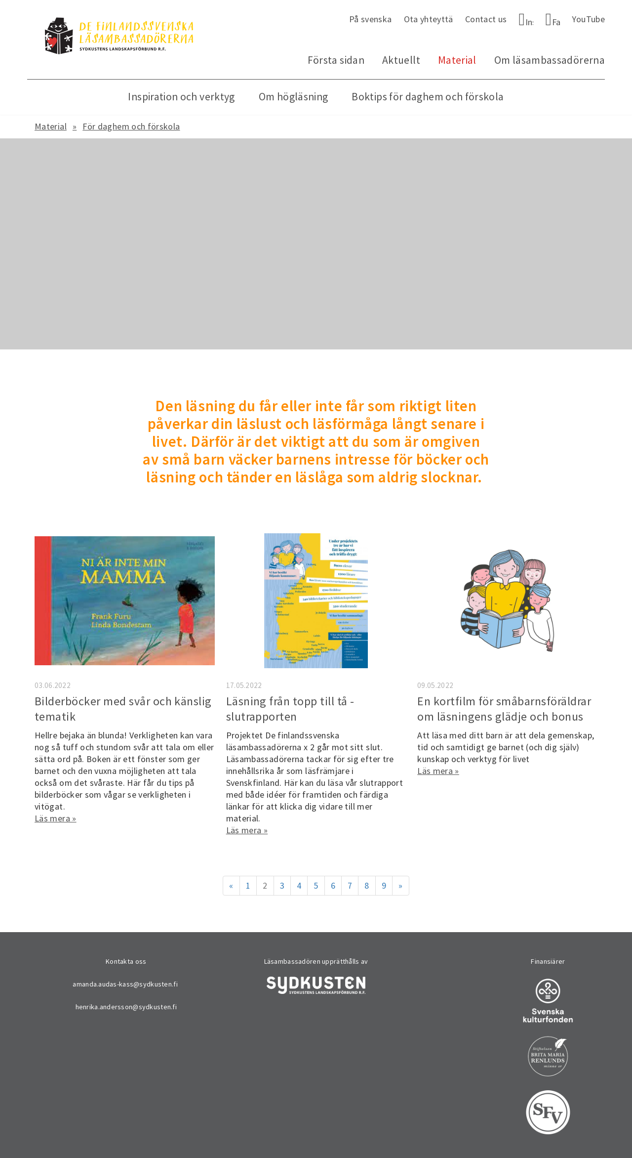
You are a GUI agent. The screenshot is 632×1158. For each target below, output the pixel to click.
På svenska (370, 19)
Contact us (486, 19)
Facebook (556, 22)
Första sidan (336, 60)
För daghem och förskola (131, 126)
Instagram (529, 22)
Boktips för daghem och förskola (428, 96)
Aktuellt (401, 60)
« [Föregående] (231, 885)
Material (457, 60)
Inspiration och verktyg (181, 96)
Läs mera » (56, 818)
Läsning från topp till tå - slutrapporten (290, 709)
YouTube (588, 19)
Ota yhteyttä (428, 19)
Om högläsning (293, 96)
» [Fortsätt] (400, 885)
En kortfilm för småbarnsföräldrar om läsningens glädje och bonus (504, 709)
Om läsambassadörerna (549, 60)
